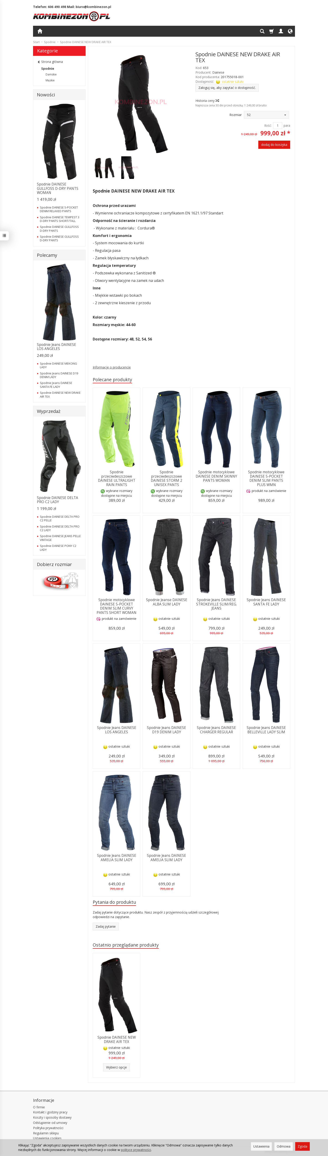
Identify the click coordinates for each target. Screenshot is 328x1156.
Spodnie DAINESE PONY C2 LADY (58, 547)
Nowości (46, 95)
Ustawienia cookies (47, 1138)
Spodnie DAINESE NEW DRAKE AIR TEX (116, 1039)
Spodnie (47, 68)
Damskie (51, 74)
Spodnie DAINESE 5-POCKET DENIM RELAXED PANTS (59, 209)
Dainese (218, 72)
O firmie (39, 1107)
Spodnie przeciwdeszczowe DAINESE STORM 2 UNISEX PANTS (166, 478)
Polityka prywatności (48, 1128)
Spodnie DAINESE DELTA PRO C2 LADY (57, 499)
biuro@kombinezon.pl (93, 7)
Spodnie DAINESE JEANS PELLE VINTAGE (60, 538)
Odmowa (283, 1146)
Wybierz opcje (116, 1067)
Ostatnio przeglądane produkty (126, 945)
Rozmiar (235, 115)
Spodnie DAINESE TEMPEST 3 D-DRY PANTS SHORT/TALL (59, 219)
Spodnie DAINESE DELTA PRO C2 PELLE (59, 518)
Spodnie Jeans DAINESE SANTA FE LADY (266, 601)
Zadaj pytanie (106, 926)
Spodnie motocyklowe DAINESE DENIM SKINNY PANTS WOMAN (216, 476)
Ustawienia (261, 1146)
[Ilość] (277, 125)
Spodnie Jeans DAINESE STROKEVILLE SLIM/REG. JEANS (216, 604)
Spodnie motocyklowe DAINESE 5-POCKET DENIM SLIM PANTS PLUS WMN (266, 478)
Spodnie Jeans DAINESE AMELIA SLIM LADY (116, 857)
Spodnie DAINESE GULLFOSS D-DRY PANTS (59, 228)
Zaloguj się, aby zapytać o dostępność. (227, 87)
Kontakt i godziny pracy (50, 1112)
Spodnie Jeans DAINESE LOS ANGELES (116, 729)
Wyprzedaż (48, 411)
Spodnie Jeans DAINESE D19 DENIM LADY (166, 729)
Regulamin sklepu (46, 1133)
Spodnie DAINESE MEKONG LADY (58, 365)
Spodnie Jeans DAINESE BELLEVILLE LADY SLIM (266, 729)
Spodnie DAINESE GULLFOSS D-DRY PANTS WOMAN (57, 188)
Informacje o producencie (112, 367)
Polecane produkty (112, 379)
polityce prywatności (136, 1150)
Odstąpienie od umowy (50, 1122)
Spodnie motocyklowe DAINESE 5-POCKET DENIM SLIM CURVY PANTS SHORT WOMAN (116, 606)
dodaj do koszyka (274, 144)
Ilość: (268, 125)
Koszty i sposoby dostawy (52, 1117)
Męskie (50, 80)
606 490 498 (57, 7)
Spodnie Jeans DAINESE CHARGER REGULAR (216, 729)
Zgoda (302, 1146)
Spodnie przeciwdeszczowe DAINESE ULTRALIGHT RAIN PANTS (116, 478)
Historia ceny (207, 100)
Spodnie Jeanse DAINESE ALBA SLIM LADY (166, 601)
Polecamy (47, 255)
